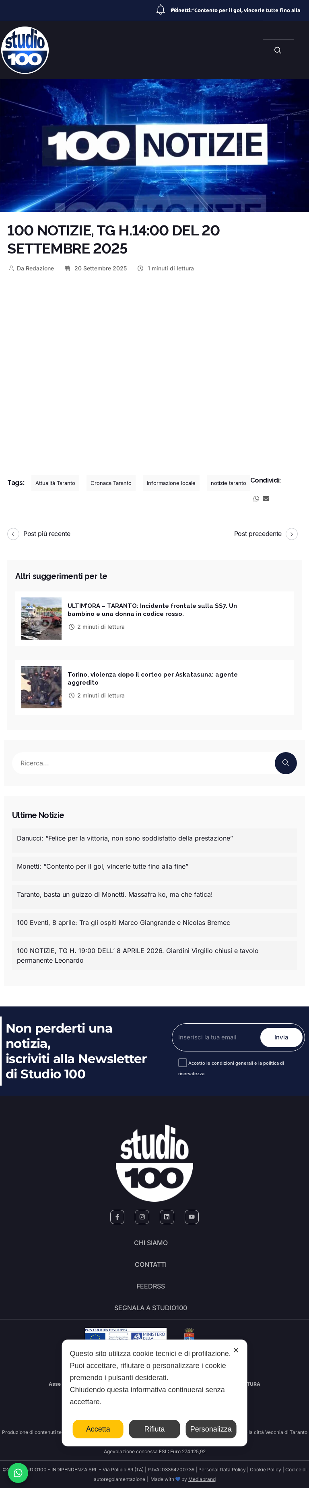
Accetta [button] (98, 1429)
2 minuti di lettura (96, 626)
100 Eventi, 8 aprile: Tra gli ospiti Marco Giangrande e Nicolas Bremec (123, 922)
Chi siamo (151, 1243)
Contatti (151, 1266)
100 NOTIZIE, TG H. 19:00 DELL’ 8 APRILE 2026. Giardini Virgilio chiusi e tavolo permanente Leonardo (138, 955)
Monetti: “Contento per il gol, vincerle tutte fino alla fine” (102, 866)
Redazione (30, 268)
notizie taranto (228, 483)
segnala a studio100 (150, 1311)
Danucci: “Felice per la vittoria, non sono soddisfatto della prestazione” (125, 838)
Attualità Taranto (55, 483)
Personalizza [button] (211, 1429)
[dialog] (154, 1393)
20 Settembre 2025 (95, 268)
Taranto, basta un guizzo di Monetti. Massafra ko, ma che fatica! (115, 894)
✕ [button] (236, 1350)
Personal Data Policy (222, 1472)
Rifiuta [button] (154, 1429)
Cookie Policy (265, 1472)
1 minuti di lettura (165, 268)
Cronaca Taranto (111, 483)
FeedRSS (150, 1288)
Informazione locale (171, 483)
